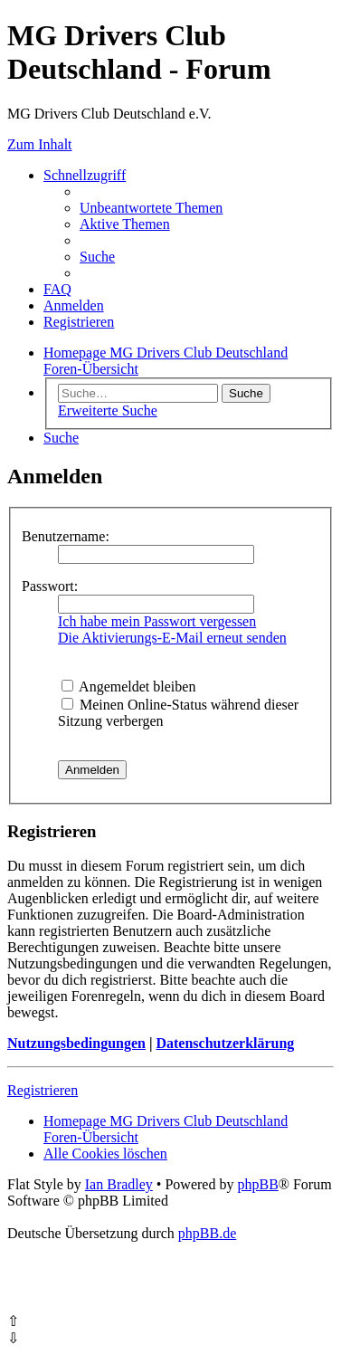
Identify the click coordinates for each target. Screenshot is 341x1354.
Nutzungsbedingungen (76, 1043)
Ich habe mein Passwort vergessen (157, 621)
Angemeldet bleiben (128, 686)
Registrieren (42, 1090)
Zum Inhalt (39, 144)
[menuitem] (151, 207)
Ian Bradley (119, 1184)
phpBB (257, 1184)
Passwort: (50, 586)
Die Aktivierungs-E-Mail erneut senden (172, 637)
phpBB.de (207, 1233)
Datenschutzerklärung (225, 1043)
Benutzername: (65, 536)
